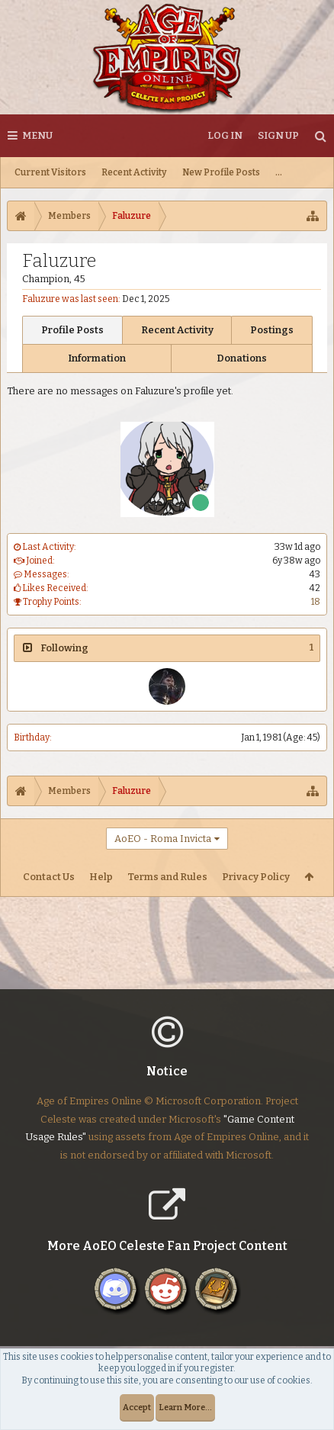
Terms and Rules (167, 876)
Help (101, 876)
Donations (242, 358)
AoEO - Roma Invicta (162, 838)
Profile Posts (72, 330)
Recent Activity (134, 172)
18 (315, 601)
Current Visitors (50, 172)
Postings (272, 330)
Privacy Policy (256, 876)
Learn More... (185, 1407)
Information (97, 358)
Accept (137, 1407)
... (278, 172)
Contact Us (49, 876)
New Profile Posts (221, 172)
